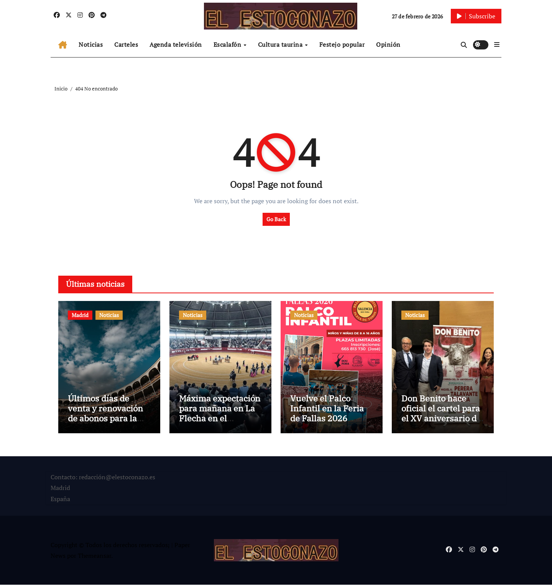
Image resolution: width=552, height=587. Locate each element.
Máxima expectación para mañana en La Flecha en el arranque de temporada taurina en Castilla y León (219, 425)
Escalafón (228, 44)
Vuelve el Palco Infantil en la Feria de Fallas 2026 (327, 410)
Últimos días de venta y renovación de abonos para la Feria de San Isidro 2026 (105, 420)
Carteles (126, 44)
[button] (496, 44)
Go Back (276, 219)
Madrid (80, 315)
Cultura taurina (281, 44)
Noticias (91, 44)
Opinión (388, 44)
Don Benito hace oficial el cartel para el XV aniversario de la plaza (441, 415)
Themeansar (94, 558)
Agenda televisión (176, 44)
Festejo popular (342, 44)
